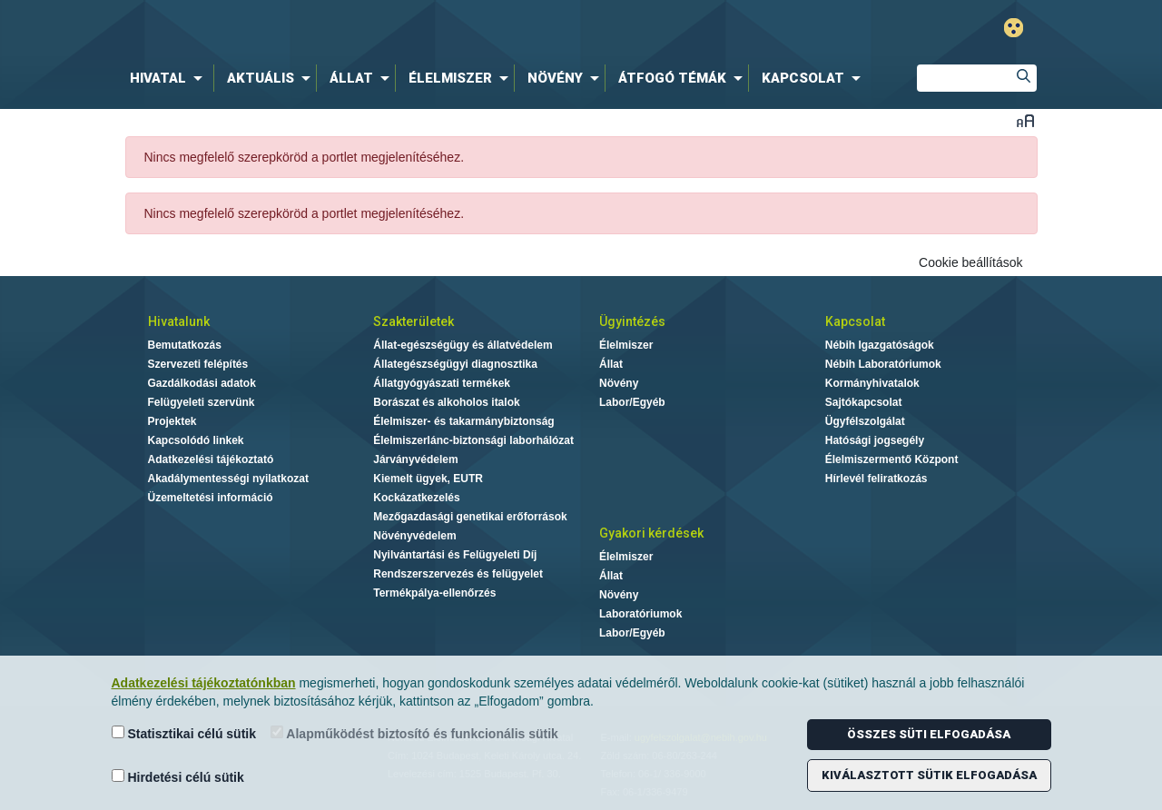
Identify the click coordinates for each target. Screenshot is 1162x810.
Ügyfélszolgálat (865, 421)
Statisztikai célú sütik (184, 733)
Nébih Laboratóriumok (883, 364)
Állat (611, 364)
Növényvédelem (414, 535)
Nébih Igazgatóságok (879, 345)
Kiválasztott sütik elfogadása (929, 775)
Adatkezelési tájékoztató (211, 459)
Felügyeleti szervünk (201, 402)
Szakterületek (413, 321)
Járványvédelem (415, 459)
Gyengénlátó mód (1013, 27)
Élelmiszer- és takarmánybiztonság (463, 421)
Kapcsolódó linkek (196, 440)
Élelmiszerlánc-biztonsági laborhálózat (473, 440)
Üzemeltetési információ (210, 497)
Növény (618, 383)
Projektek (172, 421)
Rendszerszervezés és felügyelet (458, 574)
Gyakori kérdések (651, 533)
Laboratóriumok (640, 614)
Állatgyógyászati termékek (441, 383)
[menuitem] (169, 78)
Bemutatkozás (185, 345)
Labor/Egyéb (632, 402)
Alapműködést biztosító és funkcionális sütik (414, 733)
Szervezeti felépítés (198, 364)
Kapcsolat (855, 321)
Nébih (392, 28)
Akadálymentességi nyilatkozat (228, 478)
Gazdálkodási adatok (202, 383)
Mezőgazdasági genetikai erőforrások (469, 516)
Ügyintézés (632, 321)
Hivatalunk (179, 321)
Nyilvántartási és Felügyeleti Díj (455, 554)
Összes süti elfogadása (928, 734)
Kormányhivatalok (872, 383)
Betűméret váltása (1025, 120)
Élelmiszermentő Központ (892, 459)
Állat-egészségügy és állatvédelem (462, 345)
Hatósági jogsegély (874, 440)
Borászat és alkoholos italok (446, 402)
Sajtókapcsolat (863, 402)
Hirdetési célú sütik (178, 777)
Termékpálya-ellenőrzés (434, 593)
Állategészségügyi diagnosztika (455, 364)
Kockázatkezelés (416, 497)
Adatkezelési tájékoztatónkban (204, 683)
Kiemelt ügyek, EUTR (428, 478)
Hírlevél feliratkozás (876, 478)
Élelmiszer (626, 345)
